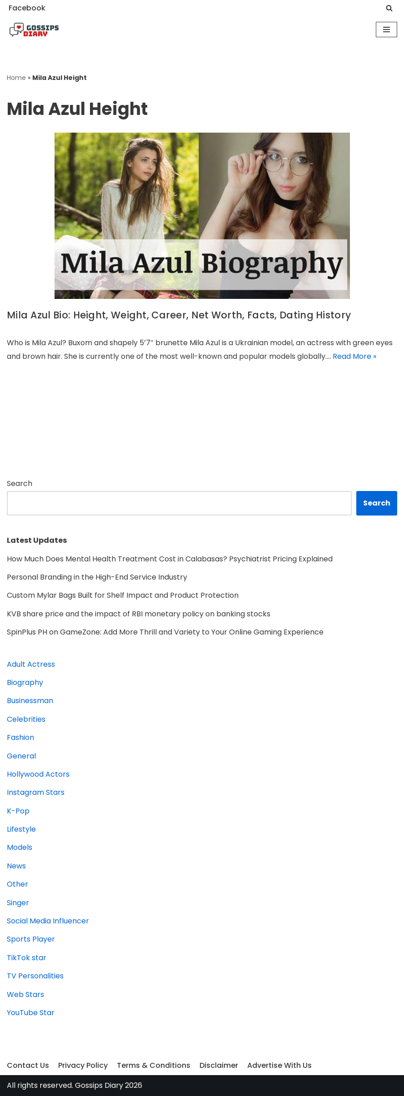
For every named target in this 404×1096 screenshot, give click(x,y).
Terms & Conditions (153, 1065)
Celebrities (26, 719)
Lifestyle (21, 829)
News (16, 866)
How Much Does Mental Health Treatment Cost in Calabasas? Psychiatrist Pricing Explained (170, 559)
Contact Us (28, 1065)
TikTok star (26, 957)
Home (16, 77)
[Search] (389, 8)
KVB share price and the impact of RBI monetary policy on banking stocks (138, 614)
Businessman (30, 700)
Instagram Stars (36, 792)
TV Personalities (35, 976)
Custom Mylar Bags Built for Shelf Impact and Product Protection (123, 595)
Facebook (27, 8)
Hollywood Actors (38, 774)
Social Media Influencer (48, 921)
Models (19, 847)
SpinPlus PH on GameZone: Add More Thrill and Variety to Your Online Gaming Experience (165, 632)
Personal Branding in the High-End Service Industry (97, 577)
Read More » (354, 356)
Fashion (20, 737)
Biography (25, 682)
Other (17, 884)
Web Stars (25, 994)
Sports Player (31, 939)
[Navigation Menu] (386, 29)
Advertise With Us (279, 1065)
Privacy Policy (83, 1065)
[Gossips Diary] (34, 30)
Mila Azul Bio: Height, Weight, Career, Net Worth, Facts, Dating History (179, 315)
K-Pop (18, 811)
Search (19, 483)
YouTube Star (31, 1012)
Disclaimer (219, 1065)
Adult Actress (31, 664)
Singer (18, 903)
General (21, 756)
